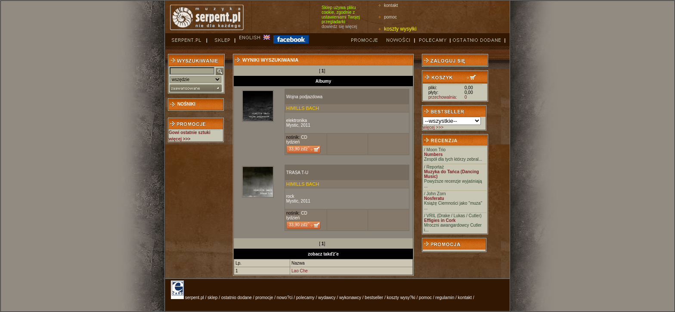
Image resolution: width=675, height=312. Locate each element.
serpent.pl (194, 297)
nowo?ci (285, 297)
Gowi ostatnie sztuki (190, 132)
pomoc (390, 17)
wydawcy (327, 297)
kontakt (391, 5)
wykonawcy (350, 297)
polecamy (305, 297)
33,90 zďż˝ (299, 149)
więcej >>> (433, 127)
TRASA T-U (297, 172)
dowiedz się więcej (339, 26)
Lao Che (299, 270)
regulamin (444, 297)
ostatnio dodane (236, 297)
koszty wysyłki (400, 29)
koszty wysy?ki (401, 297)
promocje (264, 297)
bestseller (374, 297)
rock (290, 196)
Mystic (292, 125)
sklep (212, 297)
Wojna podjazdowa (304, 96)
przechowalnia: (442, 97)
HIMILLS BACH (302, 108)
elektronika (296, 120)
